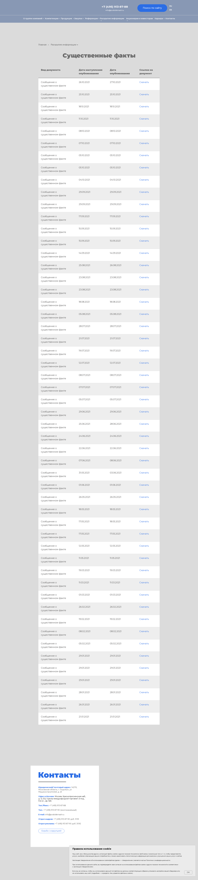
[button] (51, 831)
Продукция (66, 18)
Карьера (159, 18)
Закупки (78, 18)
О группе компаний (32, 18)
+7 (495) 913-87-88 (115, 6)
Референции (91, 18)
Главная (42, 45)
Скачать (144, 82)
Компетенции (51, 18)
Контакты (170, 18)
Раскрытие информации (112, 18)
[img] (34, 7)
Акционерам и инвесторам (139, 18)
